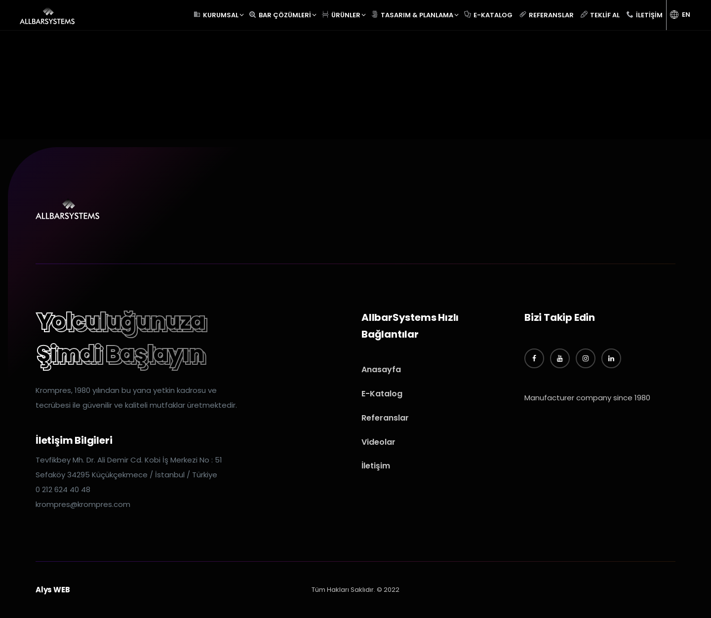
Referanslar (385, 418)
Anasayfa (381, 369)
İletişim (375, 465)
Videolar (378, 442)
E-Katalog (381, 393)
